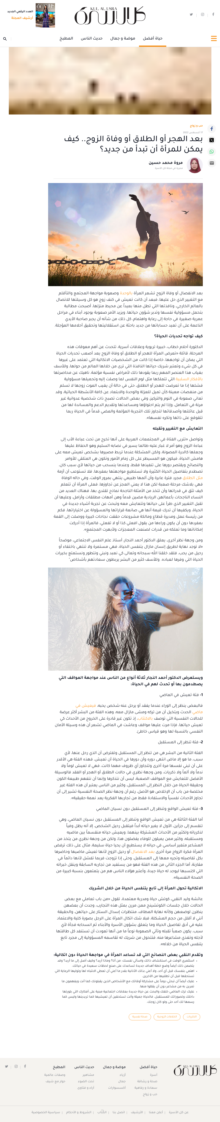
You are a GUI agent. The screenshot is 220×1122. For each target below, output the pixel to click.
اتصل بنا (118, 1112)
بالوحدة (126, 294)
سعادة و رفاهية (145, 1088)
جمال (121, 1082)
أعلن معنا (156, 1112)
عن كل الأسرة (179, 1112)
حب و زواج (150, 1094)
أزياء (122, 1075)
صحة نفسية (139, 1017)
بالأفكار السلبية (189, 379)
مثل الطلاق (193, 478)
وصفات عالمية (55, 1075)
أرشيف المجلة (21, 18)
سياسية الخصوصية (45, 1112)
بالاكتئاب (145, 719)
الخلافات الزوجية (167, 1017)
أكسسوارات (116, 1088)
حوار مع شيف (56, 1082)
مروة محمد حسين (166, 163)
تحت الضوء (86, 1082)
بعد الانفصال (143, 852)
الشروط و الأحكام (78, 1112)
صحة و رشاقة (147, 1082)
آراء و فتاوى (86, 1088)
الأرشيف (137, 1112)
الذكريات (191, 1017)
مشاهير (88, 1075)
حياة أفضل (152, 39)
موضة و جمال (122, 39)
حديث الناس (91, 39)
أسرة (153, 1075)
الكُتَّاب (101, 1112)
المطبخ (66, 39)
